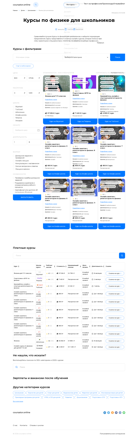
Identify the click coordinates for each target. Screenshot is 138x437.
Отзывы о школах (38, 424)
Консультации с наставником (28, 163)
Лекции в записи (23, 169)
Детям (23, 10)
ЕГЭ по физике (78, 182)
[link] (57, 122)
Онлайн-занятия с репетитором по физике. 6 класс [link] (23, 319)
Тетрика (19, 118)
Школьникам (32, 10)
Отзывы (114, 5)
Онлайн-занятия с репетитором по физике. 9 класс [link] (23, 295)
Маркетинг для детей (112, 395)
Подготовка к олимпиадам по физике (82, 134)
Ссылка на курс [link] (115, 275)
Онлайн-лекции (22, 161)
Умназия (19, 121)
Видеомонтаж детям (88, 395)
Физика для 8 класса (53, 82)
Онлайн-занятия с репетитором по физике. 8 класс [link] (23, 303)
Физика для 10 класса (107, 90)
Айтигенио (20, 112)
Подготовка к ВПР (79, 78)
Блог (123, 5)
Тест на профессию (85, 5)
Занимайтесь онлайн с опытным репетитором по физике (111, 98)
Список (69, 29)
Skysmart (19, 107)
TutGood (19, 109)
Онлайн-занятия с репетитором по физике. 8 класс (84, 150)
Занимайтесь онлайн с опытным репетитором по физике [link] (23, 287)
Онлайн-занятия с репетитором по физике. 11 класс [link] (23, 327)
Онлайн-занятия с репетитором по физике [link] (23, 335)
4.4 (78, 91)
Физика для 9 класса (53, 86)
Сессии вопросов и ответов (27, 166)
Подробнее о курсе (52, 99)
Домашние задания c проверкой (24, 157)
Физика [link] (16, 342)
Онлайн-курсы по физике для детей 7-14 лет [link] (23, 348)
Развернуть (100, 43)
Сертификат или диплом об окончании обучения (26, 191)
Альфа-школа (21, 115)
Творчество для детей (43, 395)
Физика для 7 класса (53, 78)
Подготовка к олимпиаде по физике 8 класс (82, 138)
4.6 (49, 342)
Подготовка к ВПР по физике (82, 94)
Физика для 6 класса (53, 182)
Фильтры (53, 29)
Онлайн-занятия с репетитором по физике (110, 198)
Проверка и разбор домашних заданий (28, 179)
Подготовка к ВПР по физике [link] (22, 281)
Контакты (24, 424)
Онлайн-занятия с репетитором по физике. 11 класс (84, 203)
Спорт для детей (66, 395)
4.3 (50, 94)
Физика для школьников (81, 82)
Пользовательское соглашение (112, 432)
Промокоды (102, 5)
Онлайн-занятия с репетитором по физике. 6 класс (57, 198)
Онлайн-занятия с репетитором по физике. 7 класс (111, 146)
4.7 (49, 348)
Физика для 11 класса (53, 90)
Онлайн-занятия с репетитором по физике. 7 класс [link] (23, 311)
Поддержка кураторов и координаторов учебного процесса (25, 185)
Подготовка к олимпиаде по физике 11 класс (84, 195)
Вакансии (87, 29)
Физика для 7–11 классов (56, 96)
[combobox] (71, 369)
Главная (15, 10)
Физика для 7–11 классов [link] (22, 275)
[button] (36, 4)
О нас (15, 424)
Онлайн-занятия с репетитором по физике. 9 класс (57, 146)
